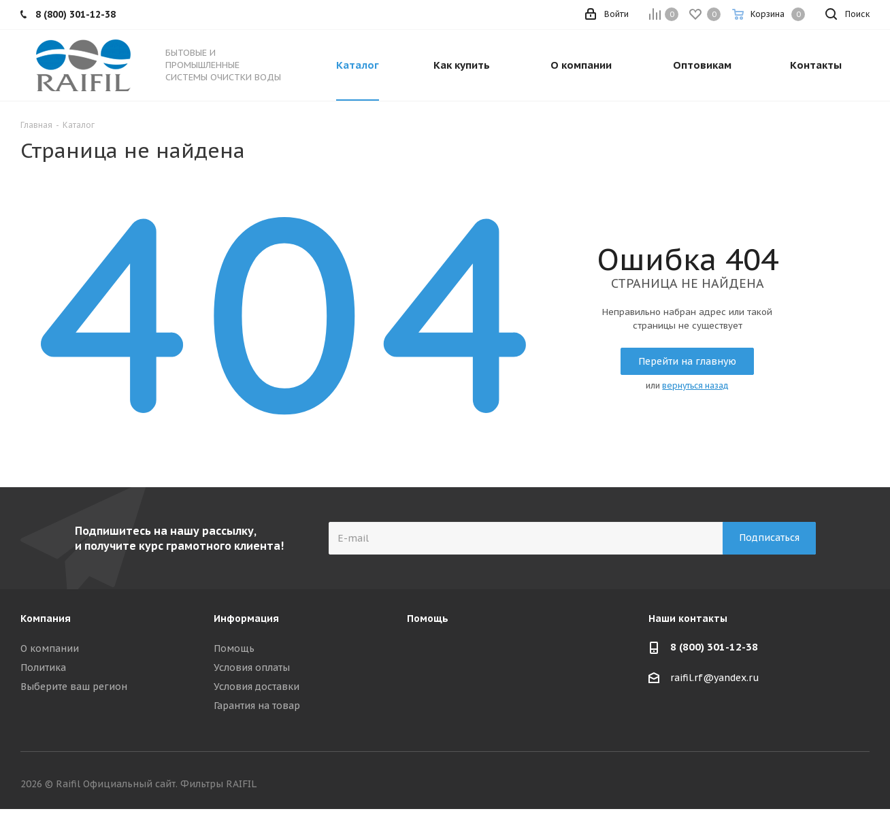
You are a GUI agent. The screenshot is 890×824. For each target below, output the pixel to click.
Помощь (234, 648)
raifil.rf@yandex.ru (714, 678)
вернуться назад (695, 385)
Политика (43, 667)
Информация (246, 618)
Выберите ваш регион (73, 686)
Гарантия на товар (257, 705)
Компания (45, 618)
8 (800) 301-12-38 (714, 646)
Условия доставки (256, 686)
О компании (49, 648)
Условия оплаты (252, 667)
